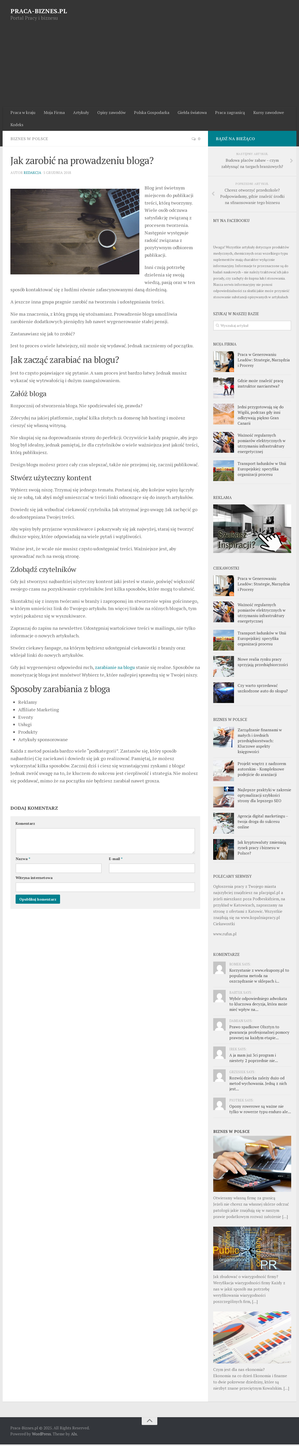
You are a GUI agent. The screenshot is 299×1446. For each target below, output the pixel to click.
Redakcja (33, 174)
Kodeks (16, 126)
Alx (74, 1435)
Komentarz (25, 832)
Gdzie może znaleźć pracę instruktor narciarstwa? (260, 384)
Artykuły (79, 113)
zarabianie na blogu (115, 669)
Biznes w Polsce (29, 140)
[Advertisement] (149, 67)
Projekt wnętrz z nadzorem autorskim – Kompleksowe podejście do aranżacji (262, 770)
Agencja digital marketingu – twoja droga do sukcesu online (263, 823)
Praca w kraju (22, 113)
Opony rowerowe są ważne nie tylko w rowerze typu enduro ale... (260, 1110)
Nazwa (23, 867)
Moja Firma (53, 113)
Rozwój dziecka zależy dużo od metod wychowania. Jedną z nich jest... (258, 1085)
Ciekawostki (224, 925)
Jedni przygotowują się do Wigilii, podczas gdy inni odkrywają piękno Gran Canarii (261, 416)
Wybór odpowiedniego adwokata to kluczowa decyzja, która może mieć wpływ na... (258, 1005)
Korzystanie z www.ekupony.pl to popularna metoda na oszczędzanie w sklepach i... (259, 977)
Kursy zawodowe (264, 113)
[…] (285, 1218)
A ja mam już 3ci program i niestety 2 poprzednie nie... (253, 1059)
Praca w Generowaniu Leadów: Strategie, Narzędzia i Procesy (264, 361)
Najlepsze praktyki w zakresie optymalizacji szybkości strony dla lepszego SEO (264, 797)
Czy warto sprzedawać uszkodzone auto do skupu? (263, 689)
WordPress (41, 1435)
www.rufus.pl (225, 935)
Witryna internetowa (34, 886)
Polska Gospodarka (149, 113)
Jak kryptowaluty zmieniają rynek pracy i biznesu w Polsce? (262, 849)
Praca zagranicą (226, 113)
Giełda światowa (189, 113)
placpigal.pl (269, 894)
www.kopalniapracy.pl (260, 919)
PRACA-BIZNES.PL (38, 11)
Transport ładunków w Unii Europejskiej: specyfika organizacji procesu (262, 470)
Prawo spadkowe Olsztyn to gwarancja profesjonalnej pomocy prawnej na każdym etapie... (259, 1034)
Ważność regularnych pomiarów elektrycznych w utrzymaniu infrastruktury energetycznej (261, 444)
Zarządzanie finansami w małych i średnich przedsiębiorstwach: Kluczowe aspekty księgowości (260, 742)
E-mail (115, 867)
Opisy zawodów (109, 113)
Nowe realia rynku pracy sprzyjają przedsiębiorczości (263, 663)
